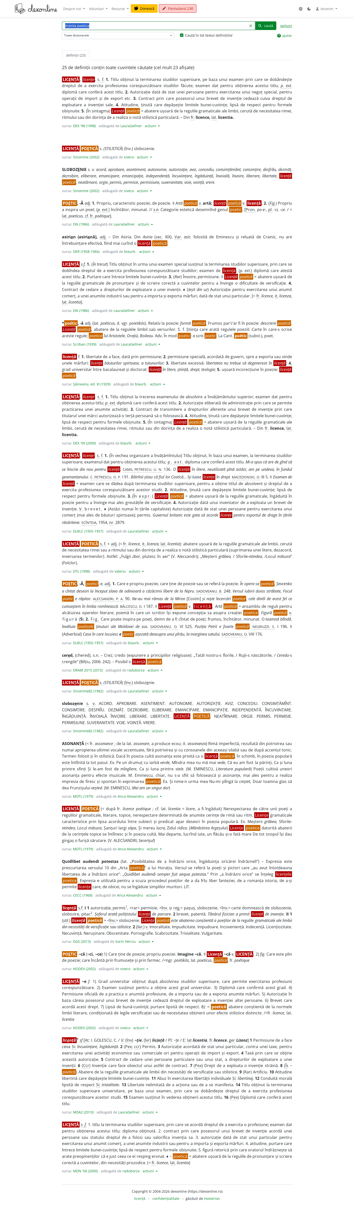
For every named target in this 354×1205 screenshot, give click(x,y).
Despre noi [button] (72, 8)
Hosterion (212, 1198)
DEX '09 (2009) (84, 443)
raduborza (136, 670)
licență (139, 1198)
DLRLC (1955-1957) (88, 531)
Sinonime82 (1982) (88, 691)
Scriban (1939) (84, 344)
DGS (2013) (82, 941)
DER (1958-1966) (86, 251)
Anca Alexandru (131, 796)
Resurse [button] (119, 8)
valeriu (120, 571)
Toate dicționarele (76, 35)
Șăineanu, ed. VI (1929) (91, 384)
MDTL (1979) (83, 796)
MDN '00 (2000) (85, 1171)
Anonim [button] (324, 8)
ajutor (284, 35)
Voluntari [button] (97, 8)
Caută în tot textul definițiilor (209, 35)
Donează (144, 8)
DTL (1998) (81, 571)
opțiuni (286, 25)
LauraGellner (131, 125)
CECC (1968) (82, 895)
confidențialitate (165, 1198)
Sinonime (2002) (86, 157)
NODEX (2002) (84, 968)
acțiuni (151, 125)
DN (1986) (81, 224)
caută (265, 25)
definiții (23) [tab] (76, 55)
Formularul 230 (177, 8)
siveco (129, 157)
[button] (300, 8)
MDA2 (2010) (83, 1112)
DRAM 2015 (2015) (88, 670)
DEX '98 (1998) (84, 125)
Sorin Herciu (125, 941)
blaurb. (130, 251)
